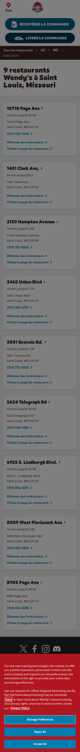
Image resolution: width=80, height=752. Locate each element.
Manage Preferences (40, 723)
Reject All (40, 736)
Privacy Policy (19, 712)
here (8, 703)
